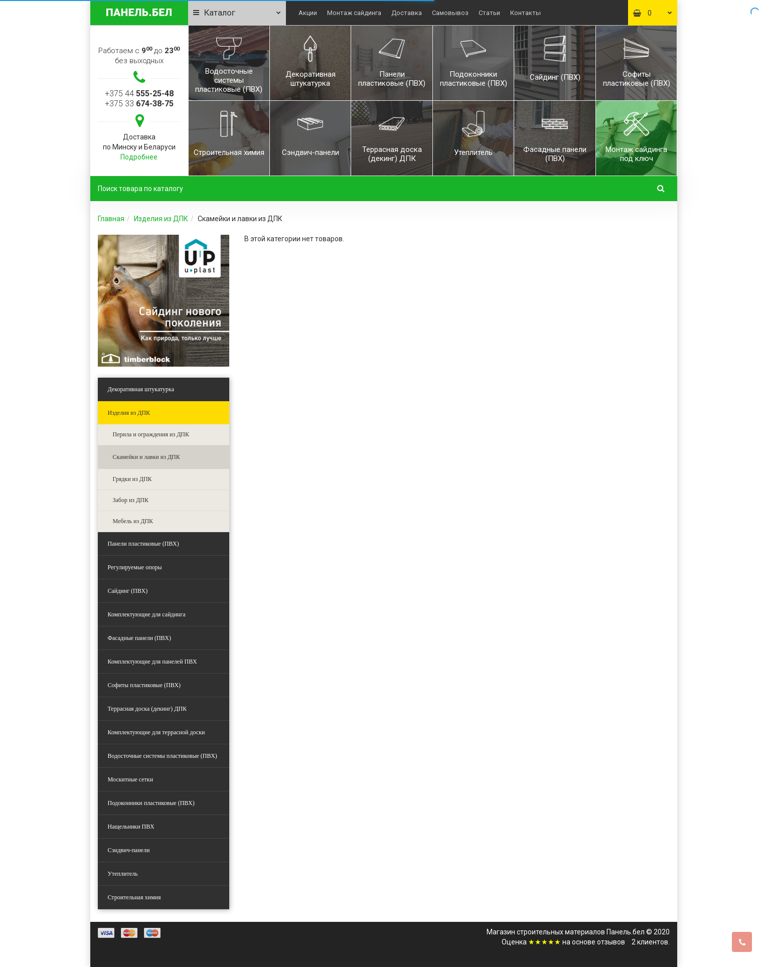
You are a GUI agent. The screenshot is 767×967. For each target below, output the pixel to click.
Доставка (406, 13)
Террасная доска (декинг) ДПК (147, 708)
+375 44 (139, 93)
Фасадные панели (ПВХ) (139, 637)
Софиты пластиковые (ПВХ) (144, 685)
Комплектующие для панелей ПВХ (152, 661)
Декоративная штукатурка (141, 389)
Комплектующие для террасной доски (156, 732)
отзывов (611, 942)
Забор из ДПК (130, 500)
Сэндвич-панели (129, 850)
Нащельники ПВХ (131, 826)
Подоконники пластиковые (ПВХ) (151, 803)
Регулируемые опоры (135, 567)
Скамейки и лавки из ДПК (146, 456)
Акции (307, 13)
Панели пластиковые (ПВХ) (143, 543)
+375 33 (139, 103)
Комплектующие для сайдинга (147, 614)
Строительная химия (134, 897)
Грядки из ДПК (132, 478)
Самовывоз (450, 13)
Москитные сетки (131, 779)
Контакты (525, 13)
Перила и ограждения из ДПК (151, 434)
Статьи (489, 13)
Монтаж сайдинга (354, 13)
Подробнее (139, 157)
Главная (111, 219)
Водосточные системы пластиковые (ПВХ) (162, 755)
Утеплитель (123, 873)
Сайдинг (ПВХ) (128, 590)
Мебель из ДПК (133, 521)
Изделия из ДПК (161, 219)
